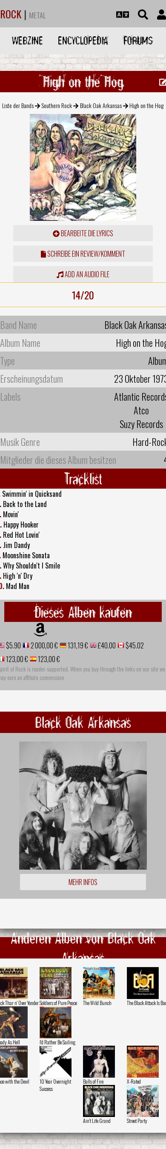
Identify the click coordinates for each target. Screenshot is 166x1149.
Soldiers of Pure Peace (58, 1002)
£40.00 (106, 645)
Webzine (27, 40)
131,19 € (77, 645)
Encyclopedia (83, 40)
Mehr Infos (83, 882)
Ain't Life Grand (97, 1120)
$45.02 (134, 645)
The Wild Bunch (97, 1002)
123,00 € (16, 659)
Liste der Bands (18, 105)
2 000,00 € (43, 645)
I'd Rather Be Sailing (57, 1042)
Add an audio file (83, 274)
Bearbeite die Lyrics (83, 233)
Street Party (137, 1120)
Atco (141, 410)
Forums (138, 40)
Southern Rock (56, 105)
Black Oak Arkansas (101, 105)
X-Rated (134, 1081)
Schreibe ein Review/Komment (83, 254)
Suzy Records (141, 424)
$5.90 (13, 645)
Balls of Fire (93, 1081)
